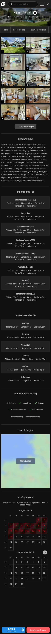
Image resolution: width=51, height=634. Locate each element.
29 (39, 542)
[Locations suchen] (23, 4)
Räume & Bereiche (38, 30)
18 (16, 537)
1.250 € (13, 630)
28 (33, 542)
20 (27, 537)
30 (44, 542)
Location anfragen (38, 630)
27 (27, 542)
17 (27, 573)
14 (11, 573)
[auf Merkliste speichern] (35, 13)
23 (44, 537)
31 (11, 548)
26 (22, 542)
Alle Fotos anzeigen (25, 127)
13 (44, 567)
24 (11, 542)
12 (39, 567)
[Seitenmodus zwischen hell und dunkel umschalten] (48, 4)
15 (16, 573)
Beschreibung (19, 30)
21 (33, 537)
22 (39, 537)
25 (16, 542)
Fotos (5, 30)
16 (22, 573)
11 (33, 567)
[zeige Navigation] (42, 4)
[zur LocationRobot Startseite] (2, 4)
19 (22, 537)
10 (27, 567)
